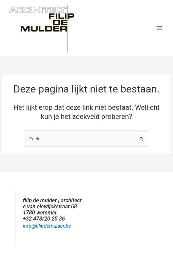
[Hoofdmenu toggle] (160, 28)
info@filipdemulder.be (47, 226)
